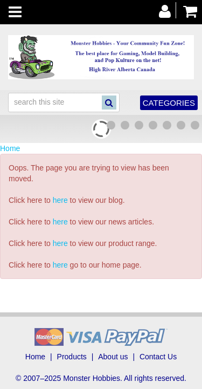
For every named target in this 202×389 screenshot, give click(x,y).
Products (72, 356)
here (60, 200)
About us (113, 356)
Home (10, 148)
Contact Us (158, 356)
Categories (169, 102)
